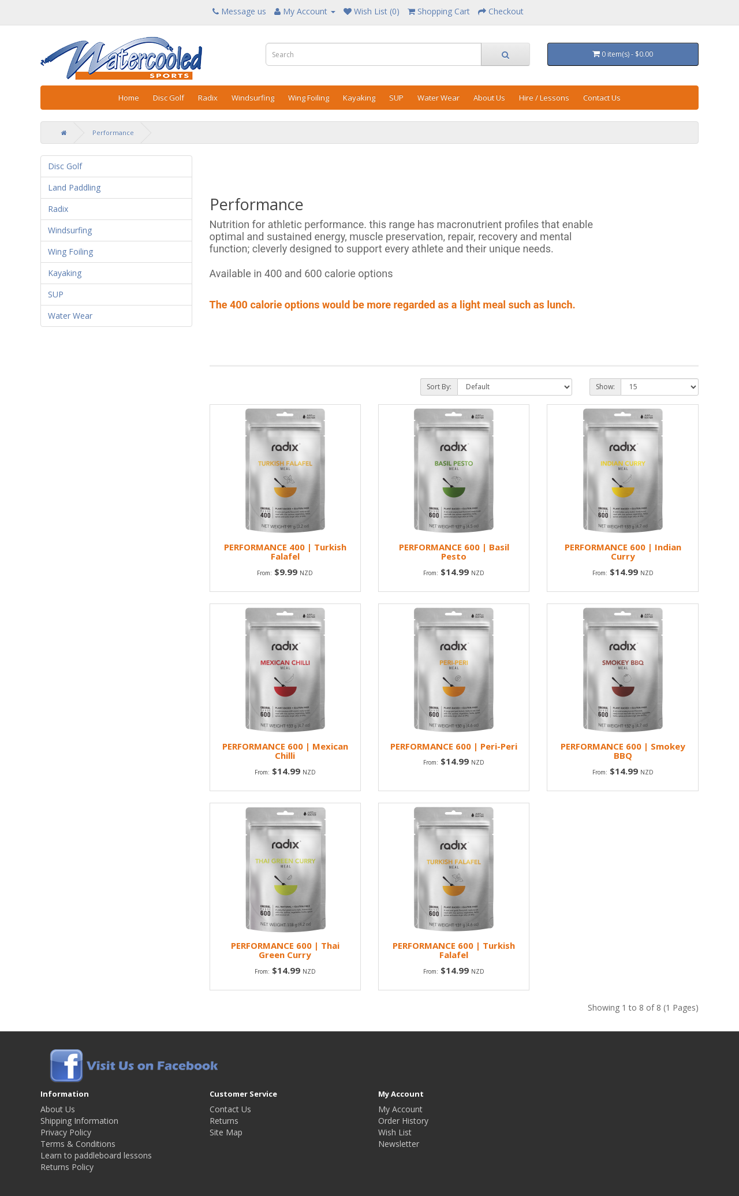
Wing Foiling (308, 97)
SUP (396, 97)
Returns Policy (67, 1166)
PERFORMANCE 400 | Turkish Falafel (285, 551)
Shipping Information (79, 1120)
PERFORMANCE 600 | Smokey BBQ (623, 751)
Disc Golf (168, 97)
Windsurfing (253, 97)
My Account (400, 1109)
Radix (208, 97)
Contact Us (602, 97)
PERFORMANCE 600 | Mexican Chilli (285, 751)
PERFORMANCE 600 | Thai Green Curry (285, 950)
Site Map (226, 1132)
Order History (403, 1120)
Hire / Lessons (544, 97)
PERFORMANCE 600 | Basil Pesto (454, 551)
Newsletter (398, 1143)
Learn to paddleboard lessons (96, 1155)
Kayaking (359, 97)
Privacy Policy (65, 1132)
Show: (605, 387)
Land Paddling (74, 187)
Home (128, 97)
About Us (489, 97)
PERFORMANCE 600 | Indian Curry (623, 551)
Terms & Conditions (77, 1143)
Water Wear (438, 97)
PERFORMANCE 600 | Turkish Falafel (454, 950)
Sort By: (439, 387)
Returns (224, 1120)
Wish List (395, 1132)
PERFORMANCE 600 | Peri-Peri (453, 746)
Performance (113, 132)
